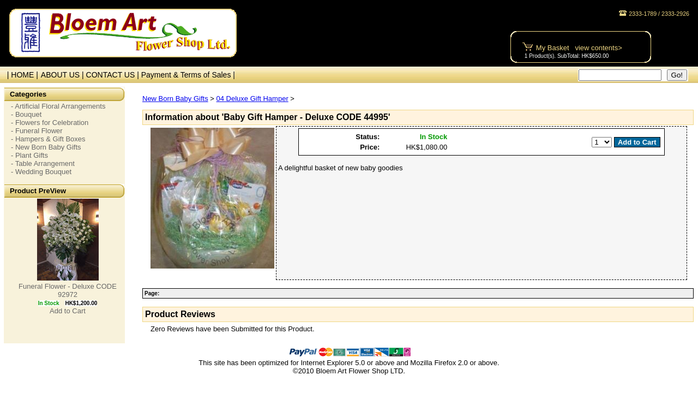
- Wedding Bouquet (41, 172)
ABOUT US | (63, 74)
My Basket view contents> (579, 48)
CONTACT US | (113, 74)
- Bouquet (26, 114)
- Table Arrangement (43, 163)
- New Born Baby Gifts (46, 147)
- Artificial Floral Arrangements (58, 106)
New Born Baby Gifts (175, 98)
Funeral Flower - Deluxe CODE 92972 (68, 290)
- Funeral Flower (37, 131)
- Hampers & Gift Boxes (48, 139)
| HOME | (20, 74)
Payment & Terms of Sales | (188, 74)
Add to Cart (68, 311)
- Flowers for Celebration (49, 122)
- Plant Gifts (29, 155)
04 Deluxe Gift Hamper (252, 98)
